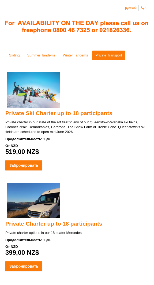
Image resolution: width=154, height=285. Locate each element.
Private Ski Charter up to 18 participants (58, 113)
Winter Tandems (75, 55)
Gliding (14, 55)
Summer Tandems (41, 55)
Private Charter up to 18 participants (53, 224)
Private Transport (108, 55)
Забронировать (23, 165)
